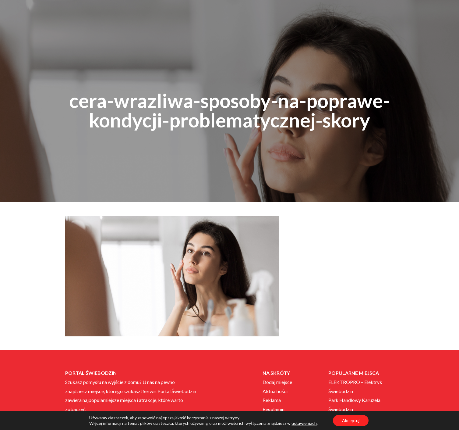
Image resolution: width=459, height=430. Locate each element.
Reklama (272, 400)
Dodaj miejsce (277, 382)
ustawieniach (304, 423)
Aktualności (275, 391)
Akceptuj (350, 420)
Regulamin (273, 409)
